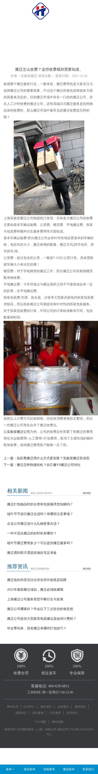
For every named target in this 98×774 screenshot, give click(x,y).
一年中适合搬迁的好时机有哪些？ (32, 533)
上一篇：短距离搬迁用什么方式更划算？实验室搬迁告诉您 (46, 458)
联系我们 (72, 712)
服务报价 (80, 706)
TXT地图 (40, 721)
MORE (87, 493)
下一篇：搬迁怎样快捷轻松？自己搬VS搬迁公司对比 (42, 465)
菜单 (9, 769)
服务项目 (46, 706)
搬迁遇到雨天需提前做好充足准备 (32, 553)
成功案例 (38, 712)
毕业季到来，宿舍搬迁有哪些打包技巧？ (37, 628)
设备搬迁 (63, 706)
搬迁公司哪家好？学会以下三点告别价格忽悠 (40, 609)
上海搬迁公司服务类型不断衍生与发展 (35, 599)
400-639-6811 (58, 686)
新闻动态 (21, 712)
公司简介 (29, 706)
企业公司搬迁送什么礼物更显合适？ (33, 523)
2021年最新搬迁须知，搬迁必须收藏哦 (35, 589)
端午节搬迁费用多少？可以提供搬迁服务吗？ (40, 543)
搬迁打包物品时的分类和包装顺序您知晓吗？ (40, 504)
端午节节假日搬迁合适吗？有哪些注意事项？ (40, 514)
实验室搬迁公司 (18, 432)
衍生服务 (55, 712)
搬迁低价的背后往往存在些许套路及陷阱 (37, 580)
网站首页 (12, 706)
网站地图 (57, 721)
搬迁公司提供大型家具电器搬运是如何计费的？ (42, 618)
